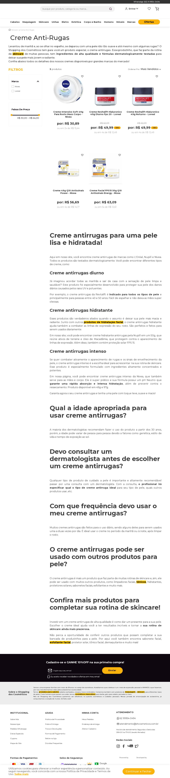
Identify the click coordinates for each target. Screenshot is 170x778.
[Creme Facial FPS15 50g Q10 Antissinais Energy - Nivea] (105, 181)
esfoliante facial (60, 639)
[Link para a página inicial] (9, 25)
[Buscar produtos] (110, 9)
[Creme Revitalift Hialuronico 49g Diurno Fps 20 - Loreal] (105, 103)
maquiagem (130, 689)
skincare (18, 49)
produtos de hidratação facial (103, 319)
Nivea (17, 82)
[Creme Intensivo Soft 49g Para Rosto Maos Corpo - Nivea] (68, 103)
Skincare (14, 25)
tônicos (141, 578)
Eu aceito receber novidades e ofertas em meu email (75, 673)
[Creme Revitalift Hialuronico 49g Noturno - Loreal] (142, 103)
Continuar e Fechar (138, 771)
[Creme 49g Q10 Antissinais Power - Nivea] (68, 181)
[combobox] (77, 9)
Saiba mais (21, 774)
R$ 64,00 (33, 113)
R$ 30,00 (22, 113)
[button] (25, 76)
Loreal (17, 86)
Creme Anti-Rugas (27, 25)
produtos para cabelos (49, 689)
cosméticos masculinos (85, 691)
